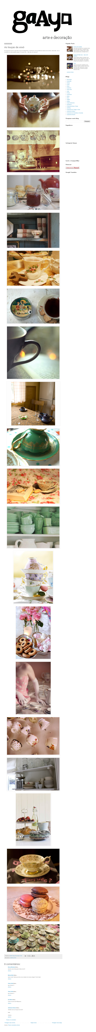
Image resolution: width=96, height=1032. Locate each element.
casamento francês (71, 114)
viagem (68, 99)
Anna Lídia (10, 983)
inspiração (69, 81)
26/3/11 (9, 1003)
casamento (69, 94)
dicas (68, 97)
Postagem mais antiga (57, 1022)
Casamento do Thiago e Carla (73, 109)
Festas (68, 92)
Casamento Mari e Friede (72, 106)
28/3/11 (9, 1017)
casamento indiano (71, 111)
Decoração (69, 79)
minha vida (69, 89)
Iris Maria (10, 999)
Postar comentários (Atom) (14, 1025)
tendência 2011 (13, 957)
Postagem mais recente (10, 1022)
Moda (68, 86)
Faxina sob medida (78, 46)
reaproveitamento (71, 102)
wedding (69, 107)
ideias (68, 96)
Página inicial (33, 1022)
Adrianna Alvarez (12, 1007)
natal (68, 91)
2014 (75, 63)
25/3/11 (9, 970)
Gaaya (68, 82)
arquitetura (69, 104)
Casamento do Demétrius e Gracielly (75, 113)
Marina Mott (10, 975)
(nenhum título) (70, 72)
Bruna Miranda (11, 967)
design (68, 101)
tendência (69, 87)
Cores (68, 84)
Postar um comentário (11, 1019)
